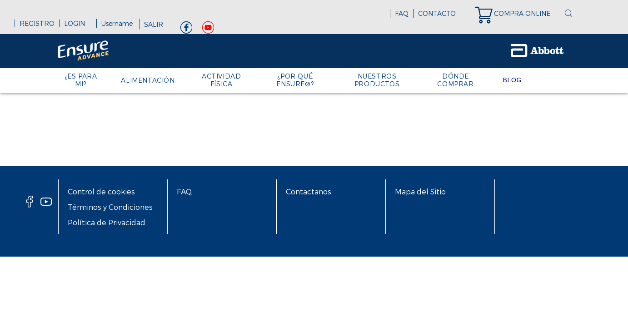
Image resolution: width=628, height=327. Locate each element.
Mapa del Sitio (420, 191)
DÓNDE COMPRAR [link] (455, 80)
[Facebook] (186, 30)
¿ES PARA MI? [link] (81, 80)
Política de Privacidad (106, 222)
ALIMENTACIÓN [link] (147, 80)
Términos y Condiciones (110, 207)
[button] (568, 14)
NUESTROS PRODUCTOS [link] (376, 80)
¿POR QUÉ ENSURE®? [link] (295, 80)
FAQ (402, 13)
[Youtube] (208, 30)
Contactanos (308, 191)
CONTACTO (437, 13)
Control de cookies (101, 191)
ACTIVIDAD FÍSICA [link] (221, 80)
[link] (517, 14)
